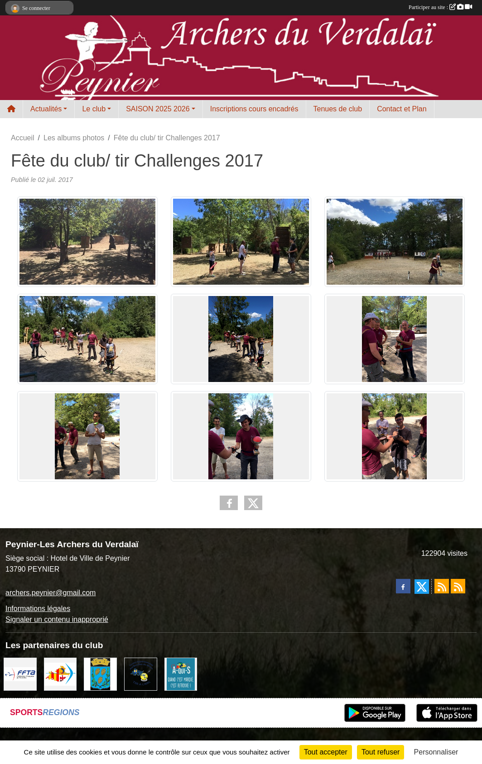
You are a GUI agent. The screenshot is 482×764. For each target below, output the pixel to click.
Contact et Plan (401, 109)
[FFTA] (20, 673)
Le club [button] (94, 109)
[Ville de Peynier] (100, 673)
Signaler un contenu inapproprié (56, 619)
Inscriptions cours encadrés (254, 109)
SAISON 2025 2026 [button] (158, 109)
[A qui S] (181, 673)
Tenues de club (337, 109)
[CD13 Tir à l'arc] (140, 673)
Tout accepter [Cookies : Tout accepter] (325, 752)
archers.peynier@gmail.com (50, 593)
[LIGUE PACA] (60, 673)
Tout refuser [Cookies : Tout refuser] (381, 752)
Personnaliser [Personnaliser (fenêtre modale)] (436, 752)
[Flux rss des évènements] (458, 586)
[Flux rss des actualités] (441, 586)
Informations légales (37, 608)
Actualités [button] (46, 109)
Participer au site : (440, 7)
